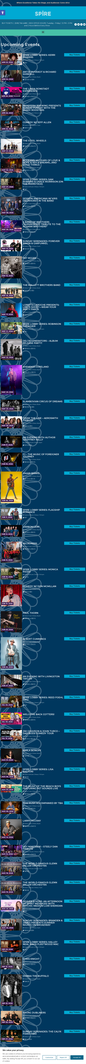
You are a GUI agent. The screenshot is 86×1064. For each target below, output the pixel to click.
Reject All (63, 1057)
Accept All (77, 1057)
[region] (43, 1055)
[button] (2, 12)
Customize (49, 1057)
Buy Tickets (75, 55)
